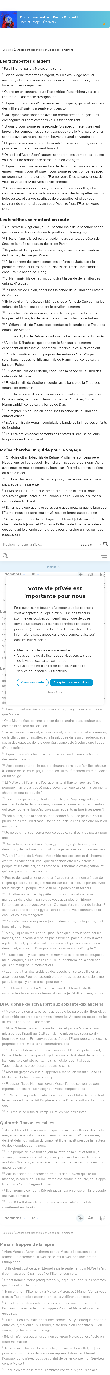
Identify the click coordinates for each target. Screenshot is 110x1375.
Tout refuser (55, 142)
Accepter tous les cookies (71, 132)
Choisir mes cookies (33, 132)
